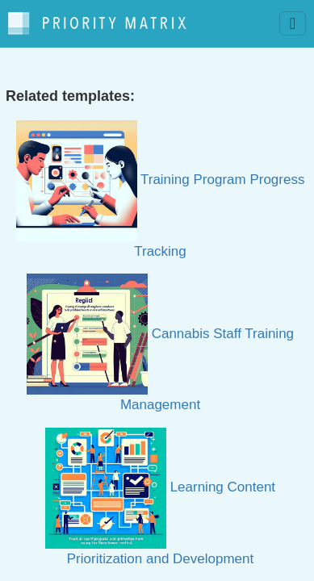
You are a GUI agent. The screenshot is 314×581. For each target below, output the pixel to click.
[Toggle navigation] (292, 23)
